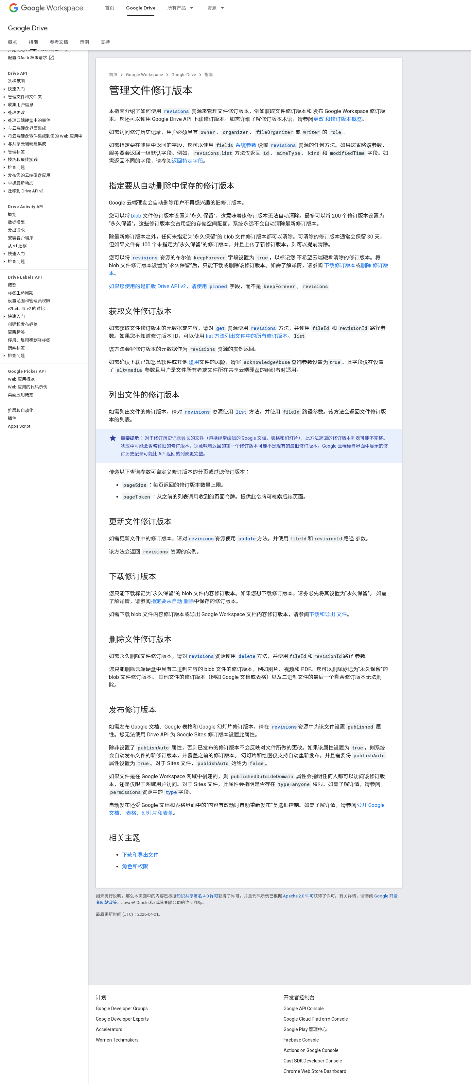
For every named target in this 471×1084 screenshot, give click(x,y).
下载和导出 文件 (328, 614)
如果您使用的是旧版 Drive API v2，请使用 (158, 286)
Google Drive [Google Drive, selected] (141, 8)
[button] (42, 89)
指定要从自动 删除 (172, 601)
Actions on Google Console (311, 1050)
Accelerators (109, 1029)
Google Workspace (144, 74)
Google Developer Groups (122, 1008)
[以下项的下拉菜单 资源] (224, 8)
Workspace (52, 8)
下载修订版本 (340, 265)
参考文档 (59, 42)
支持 (105, 42)
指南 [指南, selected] (33, 42)
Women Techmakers (117, 1040)
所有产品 (176, 8)
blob (136, 216)
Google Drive (28, 28)
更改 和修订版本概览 (337, 119)
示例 (84, 42)
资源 (212, 8)
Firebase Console (301, 1040)
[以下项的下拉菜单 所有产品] (193, 8)
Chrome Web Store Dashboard (315, 1071)
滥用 (194, 362)
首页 (109, 8)
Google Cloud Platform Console (316, 1019)
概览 (12, 42)
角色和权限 (135, 866)
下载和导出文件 (140, 855)
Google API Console (304, 1008)
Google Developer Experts (122, 1019)
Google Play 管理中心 (305, 1029)
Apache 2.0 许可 (298, 896)
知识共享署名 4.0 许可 (197, 896)
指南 (208, 74)
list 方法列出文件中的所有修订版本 (247, 336)
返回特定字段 (187, 161)
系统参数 (246, 145)
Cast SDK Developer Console (313, 1060)
